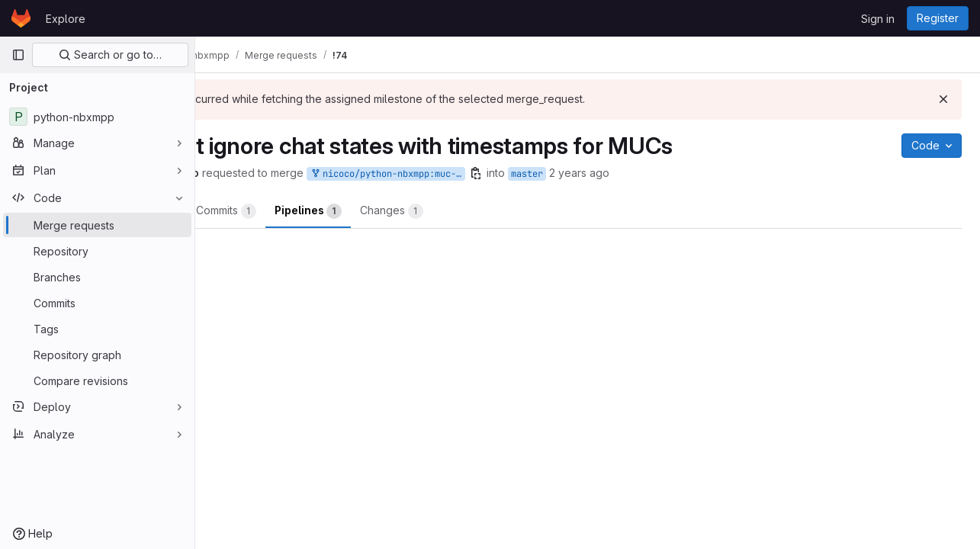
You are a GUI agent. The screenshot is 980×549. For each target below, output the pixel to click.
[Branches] (97, 277)
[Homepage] (21, 18)
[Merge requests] (97, 225)
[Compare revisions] (97, 380)
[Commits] (97, 303)
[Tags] (97, 328)
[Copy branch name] (588, 173)
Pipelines (420, 211)
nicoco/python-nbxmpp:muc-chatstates (499, 174)
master (639, 174)
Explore (65, 18)
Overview (256, 211)
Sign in (878, 18)
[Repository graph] (97, 354)
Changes (503, 211)
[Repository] (97, 251)
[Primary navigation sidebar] (18, 55)
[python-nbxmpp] (97, 116)
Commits (338, 211)
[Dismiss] (943, 99)
